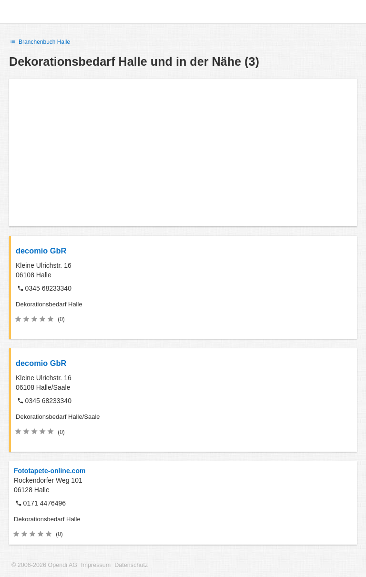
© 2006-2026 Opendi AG (44, 565)
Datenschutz (131, 565)
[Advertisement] (183, 152)
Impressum (96, 565)
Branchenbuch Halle (39, 42)
